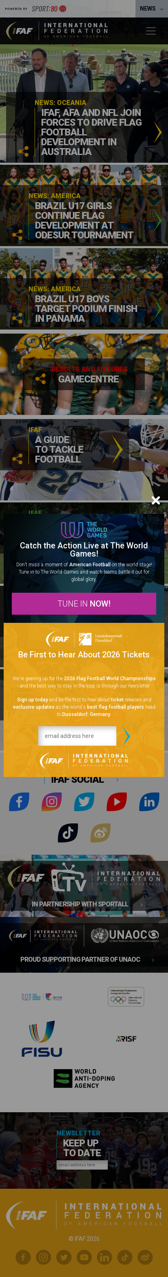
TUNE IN (84, 604)
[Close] (156, 500)
